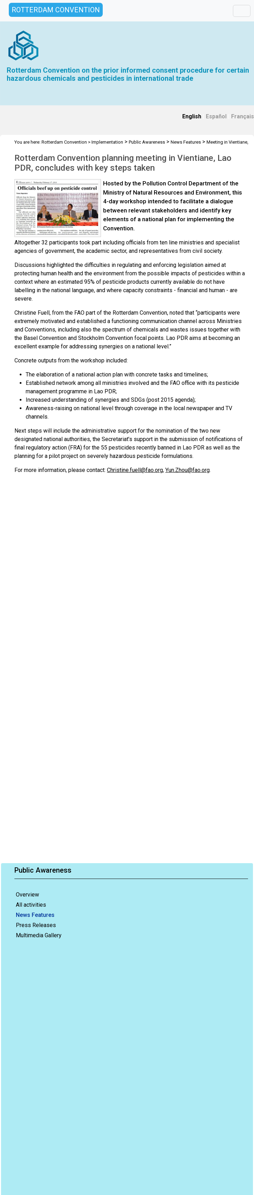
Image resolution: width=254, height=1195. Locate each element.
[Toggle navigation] (241, 11)
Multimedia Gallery (39, 935)
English (191, 116)
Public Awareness (147, 142)
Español (216, 116)
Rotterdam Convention (64, 142)
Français (242, 116)
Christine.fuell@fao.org (135, 470)
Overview (27, 894)
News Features (35, 915)
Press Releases (36, 925)
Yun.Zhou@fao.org (187, 470)
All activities (31, 904)
